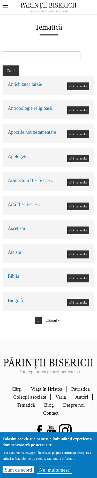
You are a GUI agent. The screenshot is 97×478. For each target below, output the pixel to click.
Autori (81, 397)
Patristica (80, 389)
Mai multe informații (61, 462)
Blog (49, 405)
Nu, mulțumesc (54, 473)
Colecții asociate (29, 397)
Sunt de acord (18, 473)
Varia (60, 397)
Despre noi (74, 405)
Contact (51, 413)
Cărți (16, 389)
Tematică (26, 405)
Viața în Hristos (46, 389)
